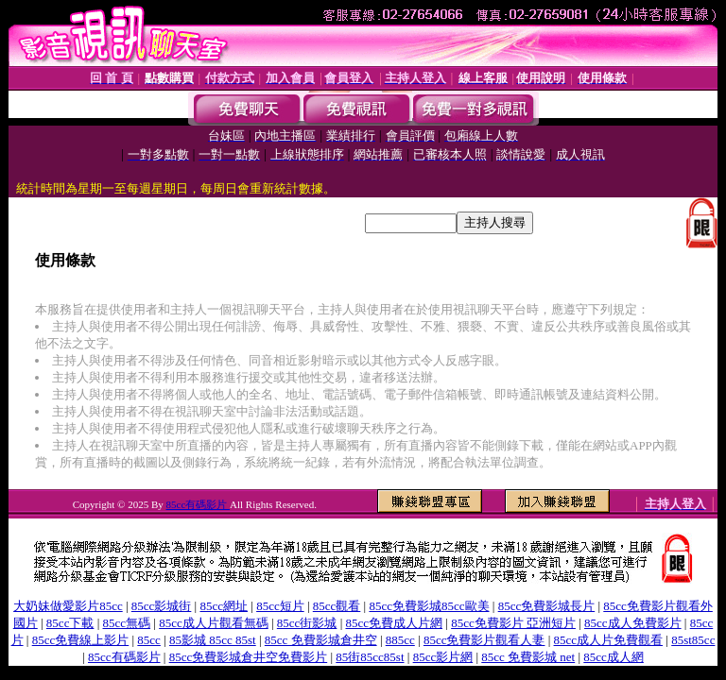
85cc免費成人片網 (393, 623)
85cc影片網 (443, 657)
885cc (400, 640)
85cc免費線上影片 (81, 640)
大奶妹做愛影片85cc (68, 606)
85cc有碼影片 (198, 504)
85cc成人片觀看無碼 (213, 623)
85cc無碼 (127, 623)
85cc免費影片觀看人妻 (484, 640)
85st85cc (693, 640)
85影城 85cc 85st (212, 640)
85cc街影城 (307, 623)
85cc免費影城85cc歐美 (429, 606)
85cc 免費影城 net (528, 657)
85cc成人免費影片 (633, 623)
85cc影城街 (161, 606)
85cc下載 (70, 623)
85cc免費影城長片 (547, 606)
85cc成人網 (613, 657)
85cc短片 (280, 606)
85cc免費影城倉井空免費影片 (248, 657)
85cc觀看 (337, 606)
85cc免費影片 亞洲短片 (513, 623)
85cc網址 (223, 606)
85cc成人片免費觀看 (609, 640)
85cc (149, 640)
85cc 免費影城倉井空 (321, 640)
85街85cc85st (370, 657)
